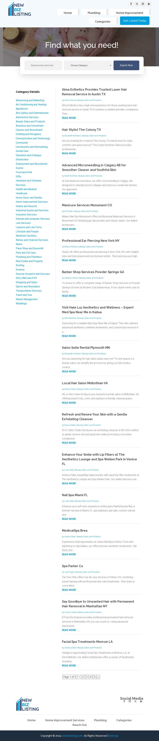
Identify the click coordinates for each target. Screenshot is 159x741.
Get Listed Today (134, 20)
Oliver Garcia (70, 100)
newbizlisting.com (72, 735)
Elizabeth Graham (73, 353)
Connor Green (70, 612)
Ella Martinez (70, 318)
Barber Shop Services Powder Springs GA (93, 272)
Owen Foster (70, 536)
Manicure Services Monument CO (87, 205)
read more (69, 117)
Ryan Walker (70, 425)
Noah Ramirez (71, 176)
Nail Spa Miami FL (75, 495)
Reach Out (80, 725)
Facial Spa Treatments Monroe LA (87, 642)
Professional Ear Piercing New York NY (91, 241)
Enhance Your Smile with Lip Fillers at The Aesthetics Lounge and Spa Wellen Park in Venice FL (99, 459)
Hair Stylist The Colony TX (81, 130)
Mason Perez (70, 389)
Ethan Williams (71, 246)
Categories (102, 21)
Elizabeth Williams (73, 136)
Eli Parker (69, 211)
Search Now (126, 65)
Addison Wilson (71, 278)
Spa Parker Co (72, 566)
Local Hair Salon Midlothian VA (85, 383)
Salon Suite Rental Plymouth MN (86, 347)
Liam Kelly (69, 470)
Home (68, 12)
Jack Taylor (70, 572)
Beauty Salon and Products (89, 100)
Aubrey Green (70, 648)
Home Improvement (129, 12)
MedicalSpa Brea (74, 530)
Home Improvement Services (64, 720)
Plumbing (94, 12)
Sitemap (113, 735)
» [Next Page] (98, 676)
